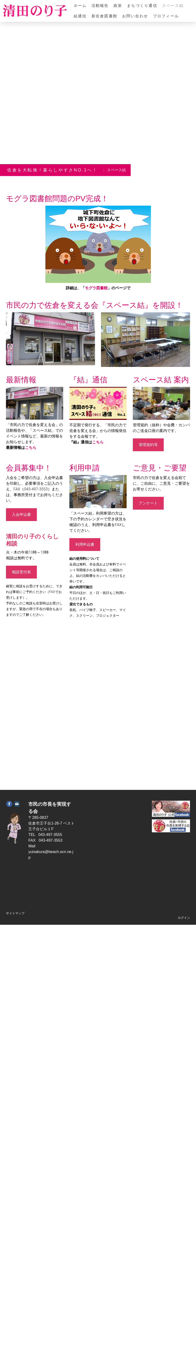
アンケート (148, 503)
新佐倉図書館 (104, 16)
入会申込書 (21, 514)
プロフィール (166, 16)
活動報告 (100, 6)
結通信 (80, 16)
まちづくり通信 (142, 6)
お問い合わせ (135, 16)
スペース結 (173, 6)
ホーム (80, 6)
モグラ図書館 (96, 288)
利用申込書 (84, 544)
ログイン (184, 918)
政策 (118, 6)
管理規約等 (148, 444)
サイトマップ (15, 913)
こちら (30, 447)
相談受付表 (21, 572)
